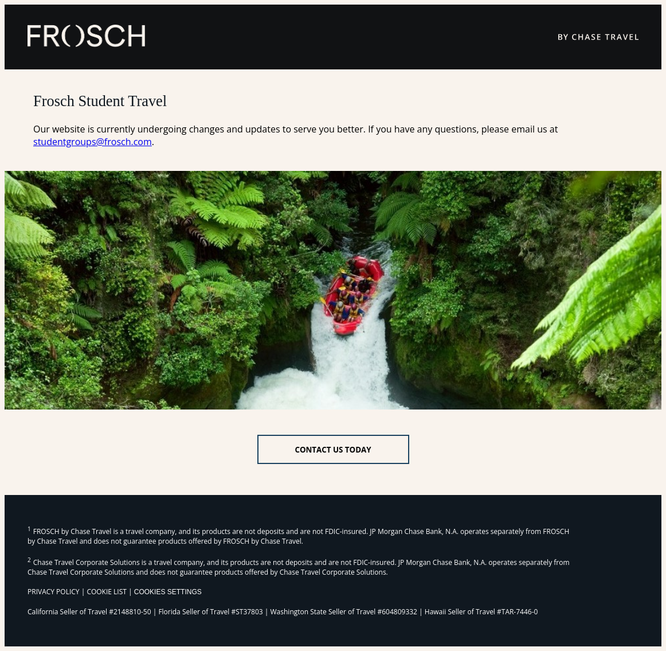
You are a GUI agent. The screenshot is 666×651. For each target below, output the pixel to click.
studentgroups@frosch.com (92, 141)
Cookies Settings (168, 592)
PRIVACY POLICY (54, 592)
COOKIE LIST (107, 592)
